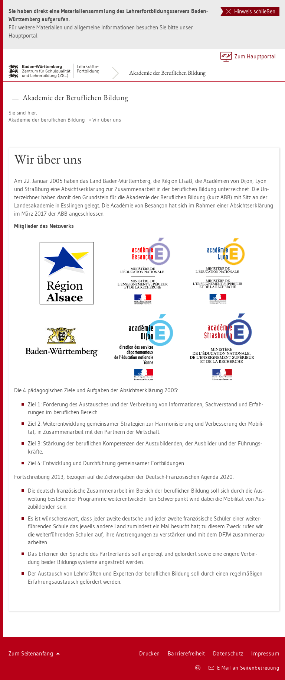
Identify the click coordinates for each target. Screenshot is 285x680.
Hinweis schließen (250, 11)
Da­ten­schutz (228, 653)
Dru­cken (149, 653)
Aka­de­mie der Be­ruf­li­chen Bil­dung (167, 73)
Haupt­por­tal (23, 35)
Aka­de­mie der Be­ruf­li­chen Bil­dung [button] (70, 97)
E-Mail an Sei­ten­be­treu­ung (244, 667)
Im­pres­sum (265, 653)
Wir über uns (106, 119)
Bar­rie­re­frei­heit (186, 653)
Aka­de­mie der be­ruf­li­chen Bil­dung (47, 119)
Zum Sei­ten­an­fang (34, 653)
